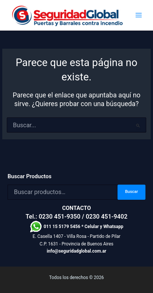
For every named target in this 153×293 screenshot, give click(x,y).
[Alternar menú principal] (138, 15)
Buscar (131, 191)
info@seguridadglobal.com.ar (77, 251)
